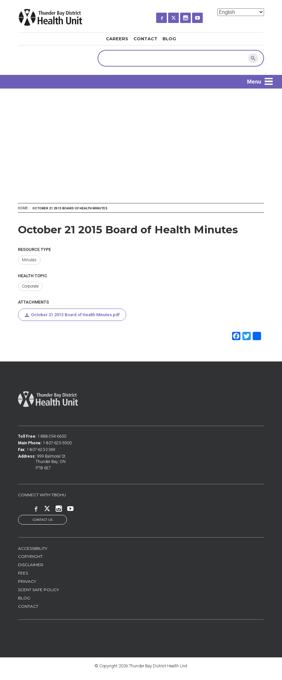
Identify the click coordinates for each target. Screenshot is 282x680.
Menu (254, 82)
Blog (169, 38)
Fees (23, 573)
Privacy (27, 581)
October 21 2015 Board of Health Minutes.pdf (75, 314)
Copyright (30, 556)
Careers (117, 38)
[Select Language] (240, 12)
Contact (145, 38)
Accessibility (32, 548)
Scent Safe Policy (38, 589)
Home (23, 208)
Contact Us (43, 520)
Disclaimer (30, 565)
